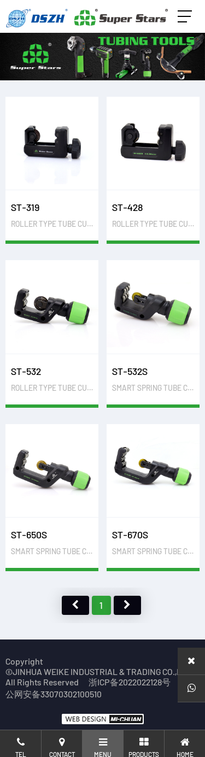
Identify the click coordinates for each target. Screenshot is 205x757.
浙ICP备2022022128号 (130, 682)
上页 (75, 605)
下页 (127, 605)
